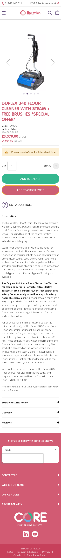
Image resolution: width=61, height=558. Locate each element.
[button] (8, 62)
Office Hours (10, 494)
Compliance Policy (37, 555)
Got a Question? (17, 204)
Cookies (17, 555)
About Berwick (12, 504)
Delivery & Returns (27, 551)
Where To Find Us (13, 484)
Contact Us (9, 475)
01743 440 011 (13, 3)
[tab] (30, 475)
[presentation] (22, 458)
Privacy (46, 551)
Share (51, 166)
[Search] (50, 12)
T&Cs (10, 551)
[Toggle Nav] (3, 12)
